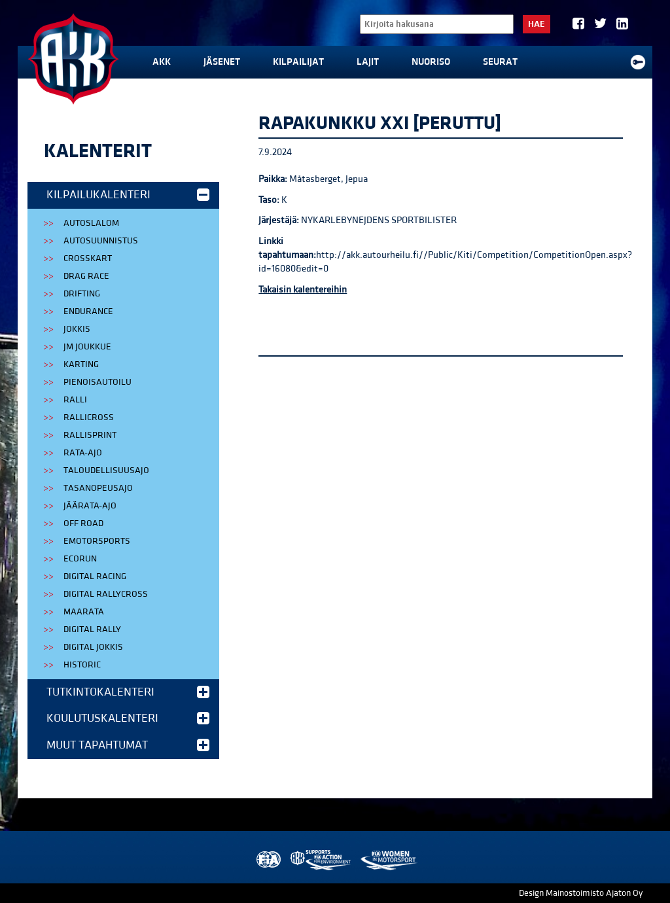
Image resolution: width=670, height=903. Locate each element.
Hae (536, 24)
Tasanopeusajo (98, 488)
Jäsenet (221, 62)
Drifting (81, 294)
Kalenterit (98, 151)
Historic (82, 665)
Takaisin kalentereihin (302, 289)
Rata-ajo (82, 453)
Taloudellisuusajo (106, 470)
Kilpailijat (298, 62)
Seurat (500, 62)
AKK (161, 62)
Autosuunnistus (100, 241)
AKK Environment (321, 860)
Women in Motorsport (388, 860)
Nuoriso (431, 62)
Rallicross (88, 417)
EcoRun (80, 559)
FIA (267, 860)
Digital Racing (94, 576)
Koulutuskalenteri (127, 718)
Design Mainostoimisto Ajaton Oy (581, 893)
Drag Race (86, 276)
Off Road (83, 523)
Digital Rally (92, 629)
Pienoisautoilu (97, 382)
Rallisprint (89, 435)
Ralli (75, 400)
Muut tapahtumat (127, 744)
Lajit (368, 62)
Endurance (88, 311)
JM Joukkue (87, 347)
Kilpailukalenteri (127, 194)
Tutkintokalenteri (127, 691)
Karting (81, 364)
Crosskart (87, 258)
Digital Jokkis (93, 647)
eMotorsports (96, 541)
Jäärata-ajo (89, 506)
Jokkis (76, 329)
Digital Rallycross (105, 594)
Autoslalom (91, 223)
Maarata (83, 612)
